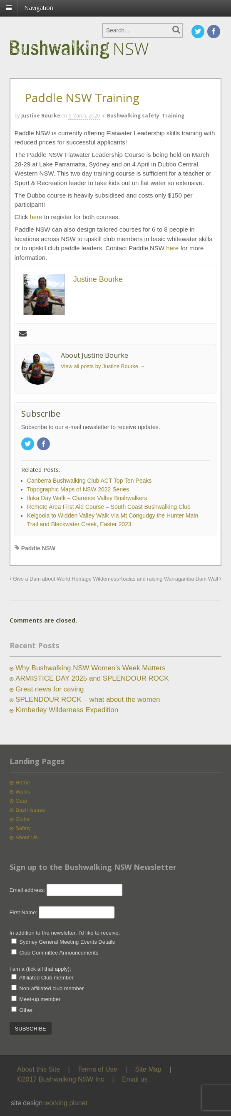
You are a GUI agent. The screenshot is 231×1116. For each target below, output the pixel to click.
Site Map (148, 1069)
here (37, 216)
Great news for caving (49, 689)
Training (173, 115)
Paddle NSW (38, 548)
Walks (22, 792)
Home (22, 782)
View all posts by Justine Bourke (103, 366)
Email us (134, 1079)
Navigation (38, 8)
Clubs (22, 819)
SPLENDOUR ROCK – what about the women (87, 699)
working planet (66, 1102)
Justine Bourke (40, 115)
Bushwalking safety (133, 115)
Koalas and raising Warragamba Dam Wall (170, 579)
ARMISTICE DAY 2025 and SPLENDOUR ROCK (92, 678)
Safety (23, 828)
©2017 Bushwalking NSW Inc (60, 1079)
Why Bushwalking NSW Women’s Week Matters (90, 668)
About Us (26, 837)
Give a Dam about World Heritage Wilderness (64, 579)
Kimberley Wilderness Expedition (66, 710)
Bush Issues (30, 810)
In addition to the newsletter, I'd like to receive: (65, 933)
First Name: (23, 912)
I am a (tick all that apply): (40, 969)
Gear (21, 801)
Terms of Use (97, 1069)
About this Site (38, 1069)
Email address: (28, 890)
